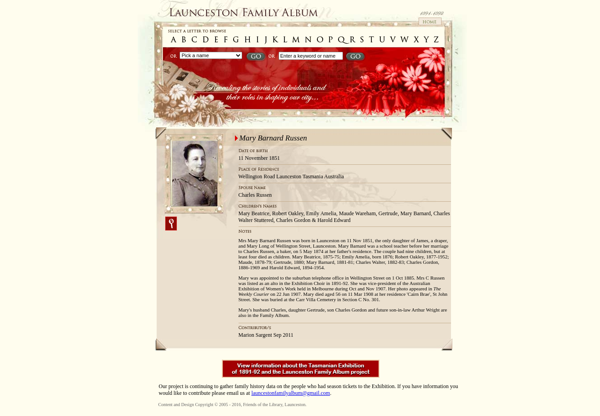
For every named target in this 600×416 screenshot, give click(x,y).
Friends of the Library (262, 404)
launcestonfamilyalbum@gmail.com (290, 393)
